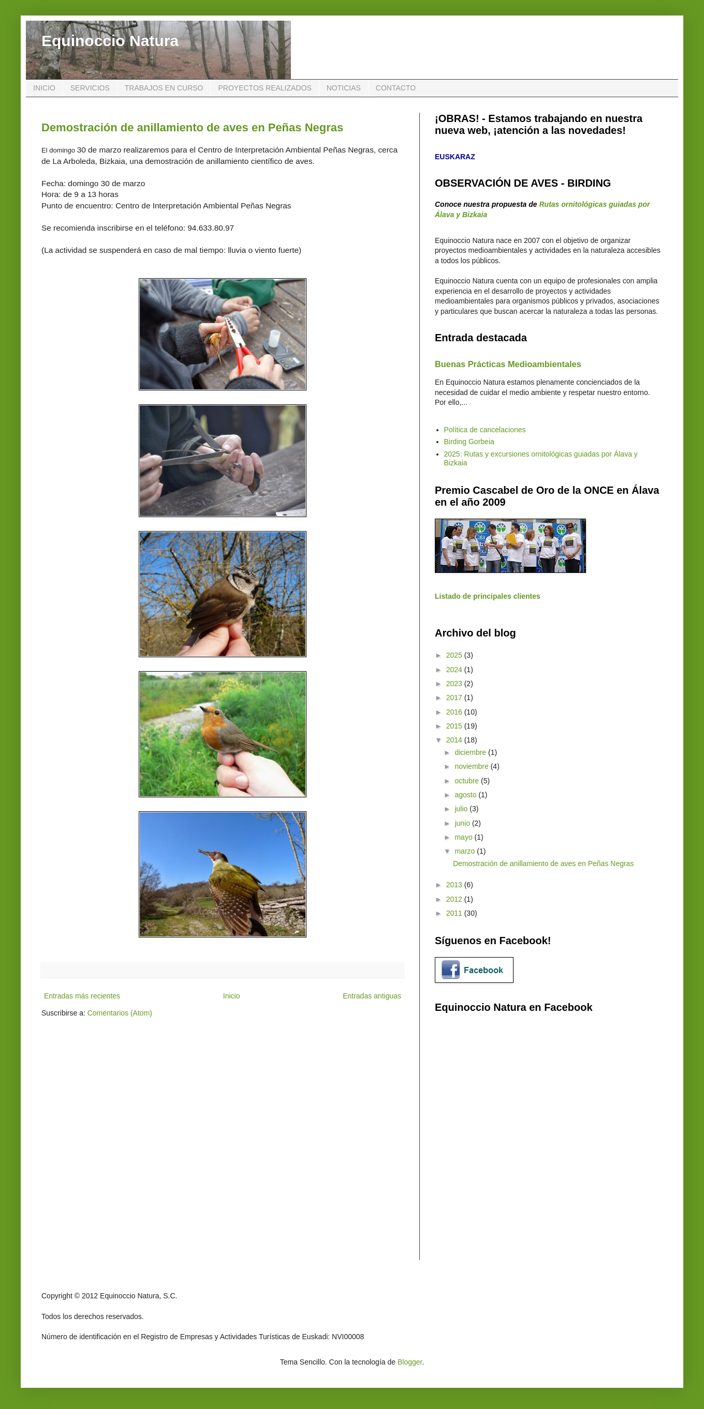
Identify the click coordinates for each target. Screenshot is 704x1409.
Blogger (410, 1362)
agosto (466, 795)
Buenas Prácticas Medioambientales (508, 364)
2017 (455, 697)
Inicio (231, 996)
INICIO (44, 88)
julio (462, 809)
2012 (455, 899)
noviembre (472, 766)
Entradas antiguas (372, 996)
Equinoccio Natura (110, 40)
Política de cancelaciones (485, 430)
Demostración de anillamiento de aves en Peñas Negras (192, 127)
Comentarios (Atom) (119, 1013)
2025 (455, 655)
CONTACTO (396, 88)
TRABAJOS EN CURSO (164, 88)
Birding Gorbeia (469, 441)
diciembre (471, 752)
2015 (455, 726)
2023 (455, 683)
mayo (464, 837)
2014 (455, 740)
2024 (455, 669)
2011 (455, 913)
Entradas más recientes (82, 996)
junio (463, 823)
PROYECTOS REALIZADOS (264, 88)
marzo (465, 851)
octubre (467, 781)
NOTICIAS (344, 88)
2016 (455, 712)
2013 (455, 885)
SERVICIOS (90, 88)
